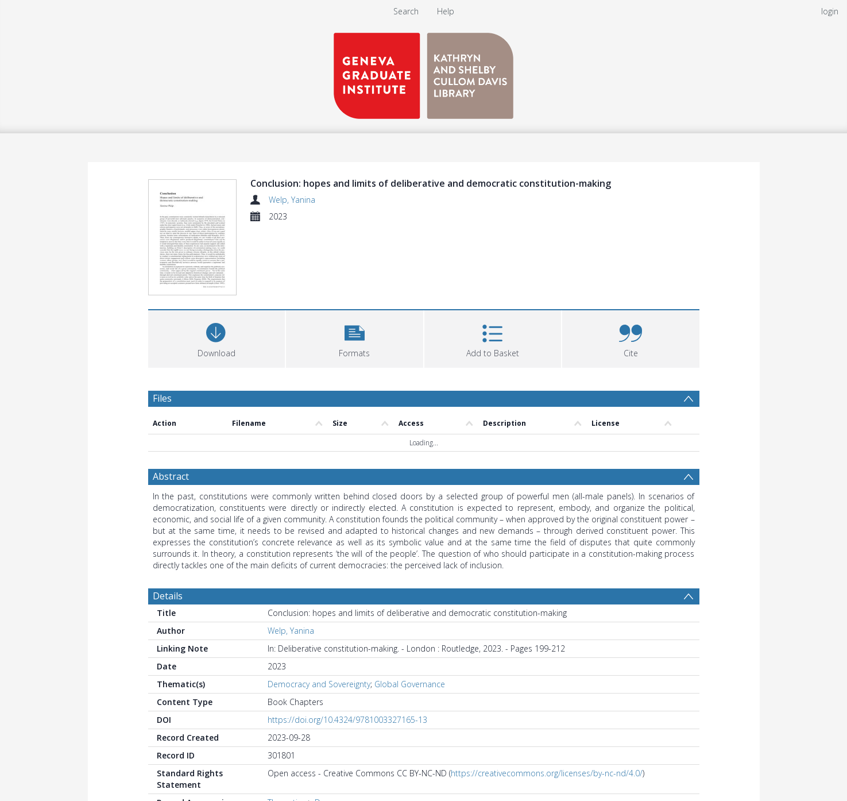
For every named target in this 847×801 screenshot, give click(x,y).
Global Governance (409, 684)
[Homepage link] (423, 72)
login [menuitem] (829, 11)
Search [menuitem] (406, 11)
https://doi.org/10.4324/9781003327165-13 (347, 719)
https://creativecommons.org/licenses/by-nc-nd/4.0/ (547, 773)
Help (445, 11)
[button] (354, 337)
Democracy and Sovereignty (319, 684)
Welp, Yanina (292, 199)
